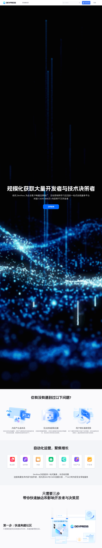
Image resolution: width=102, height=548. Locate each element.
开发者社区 (25, 2)
